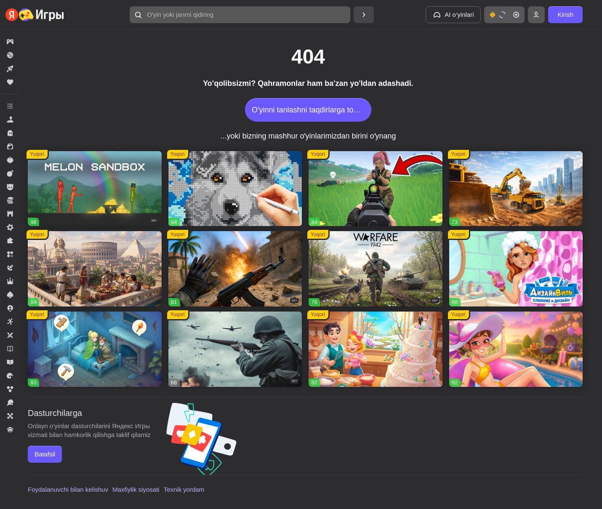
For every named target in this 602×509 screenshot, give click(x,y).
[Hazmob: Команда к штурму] (235, 268)
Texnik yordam (184, 489)
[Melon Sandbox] (95, 189)
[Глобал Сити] (516, 189)
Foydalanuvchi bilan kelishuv (68, 489)
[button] (240, 14)
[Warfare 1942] (375, 268)
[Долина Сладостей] (375, 349)
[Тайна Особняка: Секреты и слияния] (516, 349)
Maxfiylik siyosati (136, 489)
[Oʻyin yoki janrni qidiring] (240, 15)
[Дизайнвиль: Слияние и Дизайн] (516, 268)
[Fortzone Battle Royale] (375, 189)
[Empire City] (95, 268)
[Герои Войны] (235, 349)
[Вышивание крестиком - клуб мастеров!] (235, 189)
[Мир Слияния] (95, 349)
